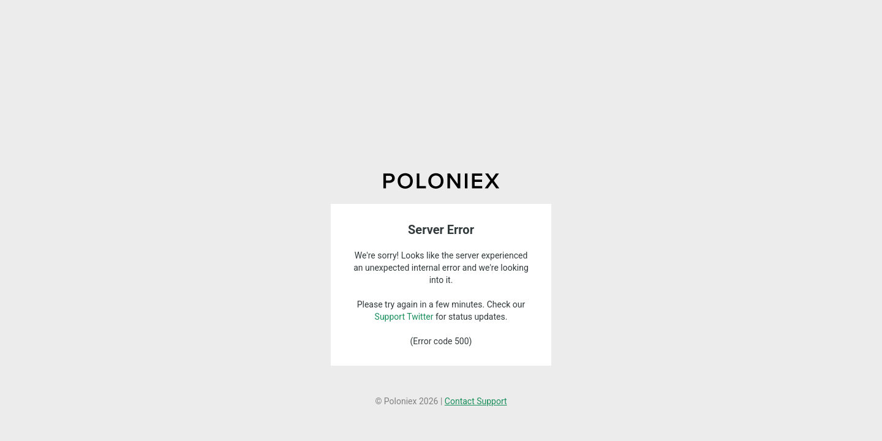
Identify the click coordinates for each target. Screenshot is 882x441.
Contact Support (476, 401)
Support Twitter (404, 317)
